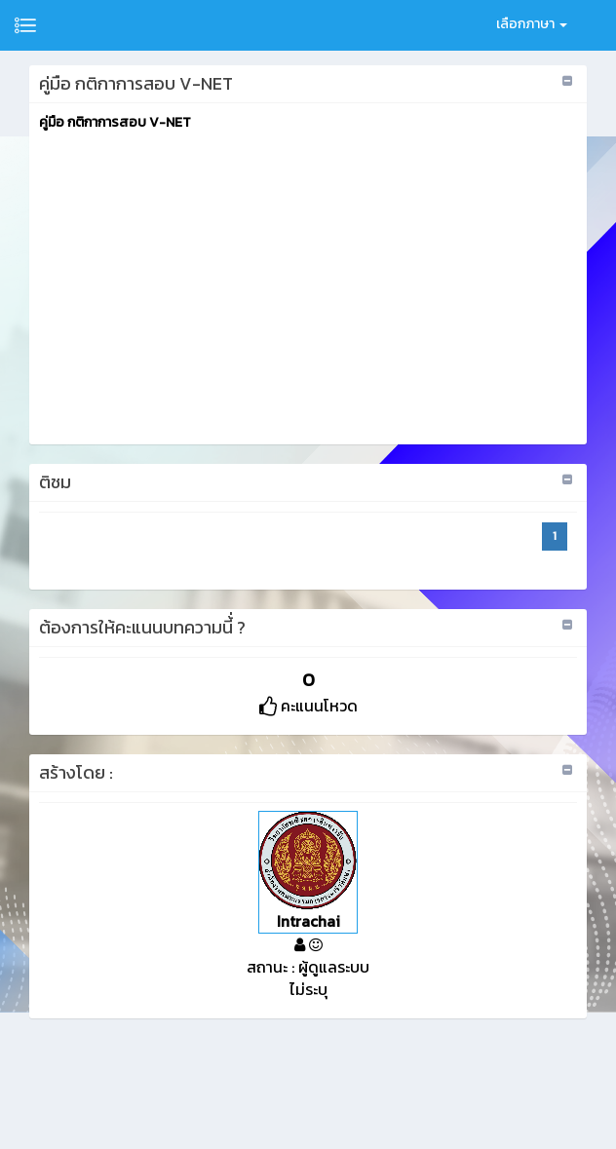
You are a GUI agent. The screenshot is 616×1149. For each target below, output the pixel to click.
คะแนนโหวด (308, 705)
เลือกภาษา (531, 24)
